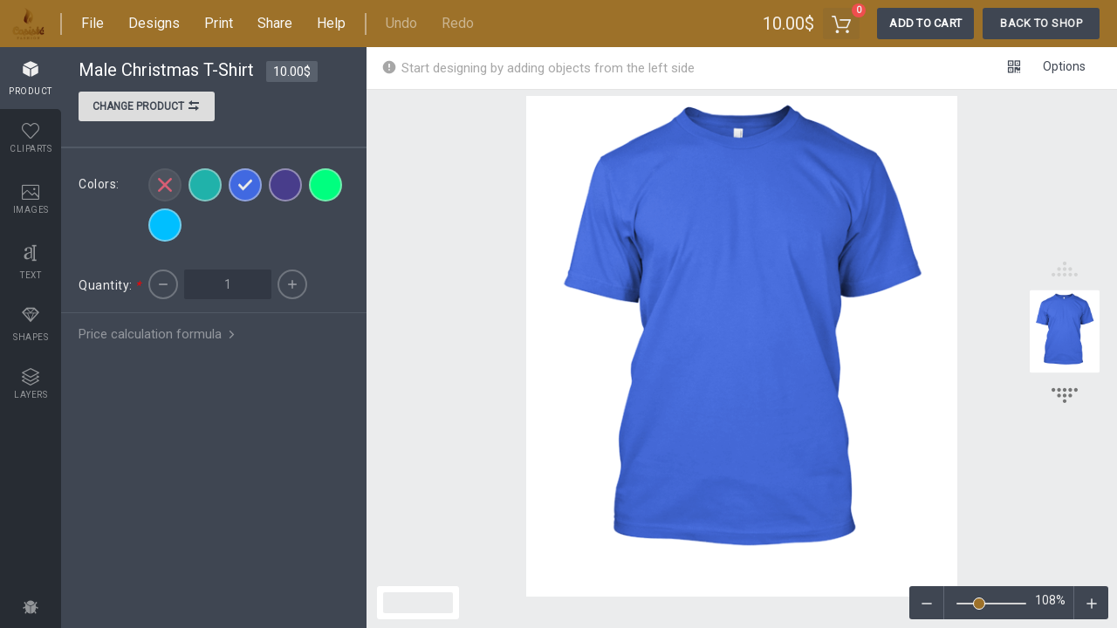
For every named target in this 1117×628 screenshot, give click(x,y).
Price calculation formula (158, 334)
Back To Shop (1041, 23)
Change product (147, 108)
